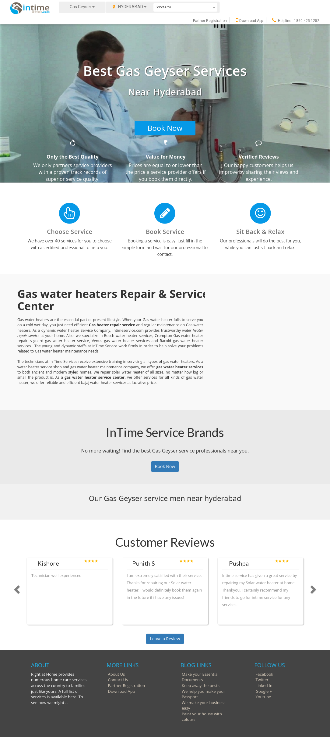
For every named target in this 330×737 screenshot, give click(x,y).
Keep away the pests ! (202, 685)
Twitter (262, 679)
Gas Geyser (82, 6)
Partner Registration (210, 21)
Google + (264, 691)
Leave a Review (165, 639)
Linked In (264, 685)
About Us (116, 674)
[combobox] (185, 7)
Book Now (165, 128)
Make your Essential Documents (200, 677)
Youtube (263, 696)
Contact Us (118, 679)
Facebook (264, 674)
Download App (249, 21)
